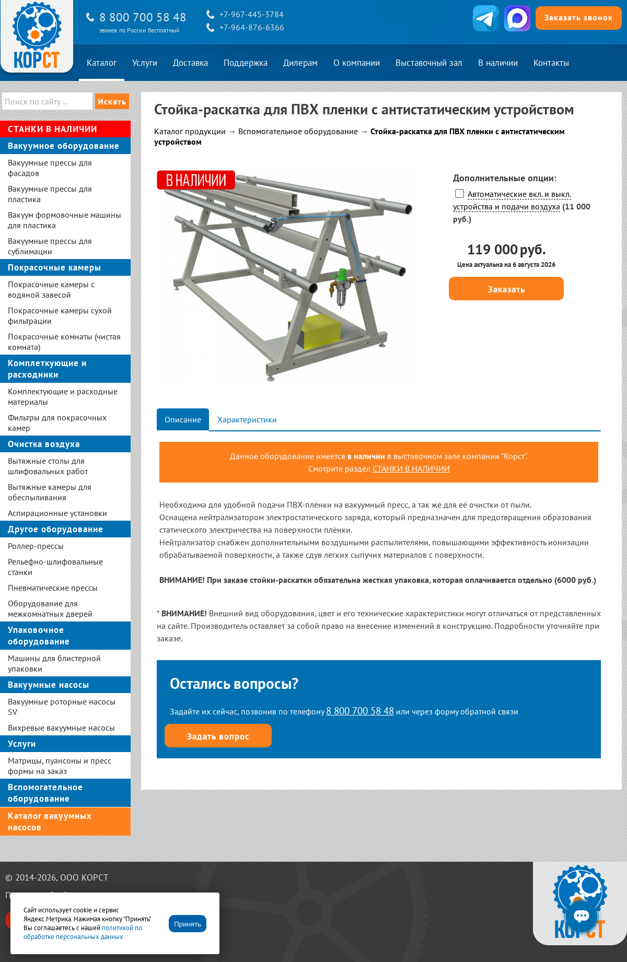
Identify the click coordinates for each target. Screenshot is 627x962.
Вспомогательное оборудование (298, 131)
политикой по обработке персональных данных (83, 932)
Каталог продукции (190, 131)
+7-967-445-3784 (251, 14)
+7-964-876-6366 (251, 27)
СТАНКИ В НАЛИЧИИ (411, 468)
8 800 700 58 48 (143, 17)
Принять (187, 924)
